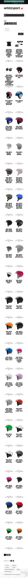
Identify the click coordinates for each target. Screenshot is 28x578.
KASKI (5, 21)
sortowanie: (7, 28)
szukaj (22, 13)
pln (14, 1)
